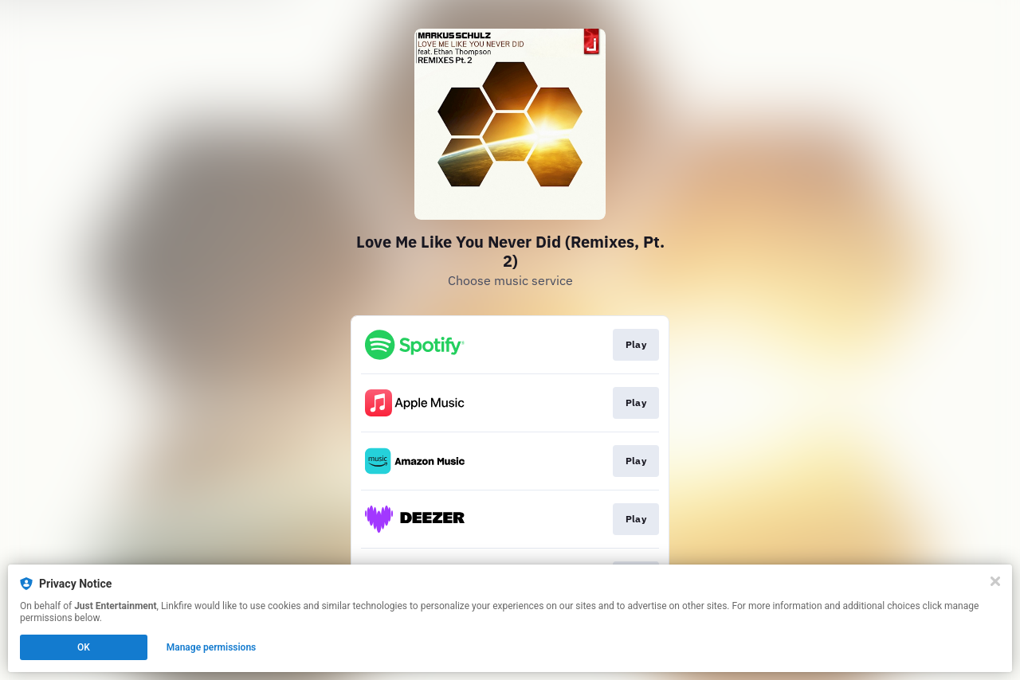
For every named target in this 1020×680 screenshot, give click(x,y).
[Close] (995, 581)
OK (83, 647)
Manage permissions (212, 647)
